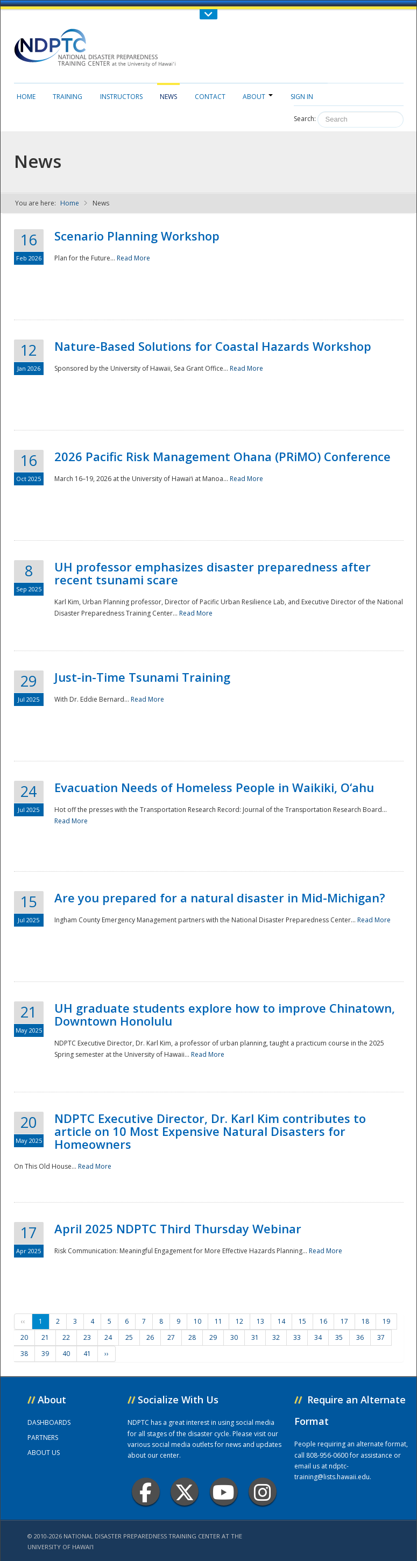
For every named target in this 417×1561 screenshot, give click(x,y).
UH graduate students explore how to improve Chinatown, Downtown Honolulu (224, 1014)
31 (255, 1337)
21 (45, 1337)
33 (297, 1337)
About (258, 96)
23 (87, 1337)
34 (318, 1337)
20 (24, 1337)
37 (381, 1337)
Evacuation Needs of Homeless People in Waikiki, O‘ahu (214, 787)
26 (150, 1337)
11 (218, 1321)
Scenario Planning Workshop (137, 236)
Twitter (184, 1492)
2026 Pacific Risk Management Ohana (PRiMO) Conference (222, 456)
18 (365, 1321)
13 (260, 1321)
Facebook (145, 1492)
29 (213, 1337)
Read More (133, 258)
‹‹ (23, 1321)
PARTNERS (42, 1437)
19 (386, 1321)
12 (239, 1321)
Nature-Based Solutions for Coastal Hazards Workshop (212, 346)
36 (360, 1337)
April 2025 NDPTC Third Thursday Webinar (177, 1228)
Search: (305, 118)
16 (323, 1321)
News (168, 96)
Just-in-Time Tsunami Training (142, 677)
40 (66, 1353)
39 (45, 1353)
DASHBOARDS (48, 1422)
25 (129, 1337)
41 (87, 1353)
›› (106, 1353)
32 (276, 1337)
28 (192, 1337)
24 (108, 1337)
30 (234, 1337)
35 (339, 1337)
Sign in (302, 96)
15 (302, 1321)
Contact (210, 96)
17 (344, 1321)
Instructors (121, 96)
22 (66, 1337)
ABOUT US (43, 1452)
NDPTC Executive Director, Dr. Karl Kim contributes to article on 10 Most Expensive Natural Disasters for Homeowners (210, 1131)
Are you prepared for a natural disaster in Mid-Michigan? (219, 897)
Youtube (224, 1492)
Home (26, 96)
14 (281, 1321)
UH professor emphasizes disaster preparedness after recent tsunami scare (212, 573)
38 (24, 1353)
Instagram (262, 1492)
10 (197, 1321)
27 (171, 1337)
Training (67, 96)
